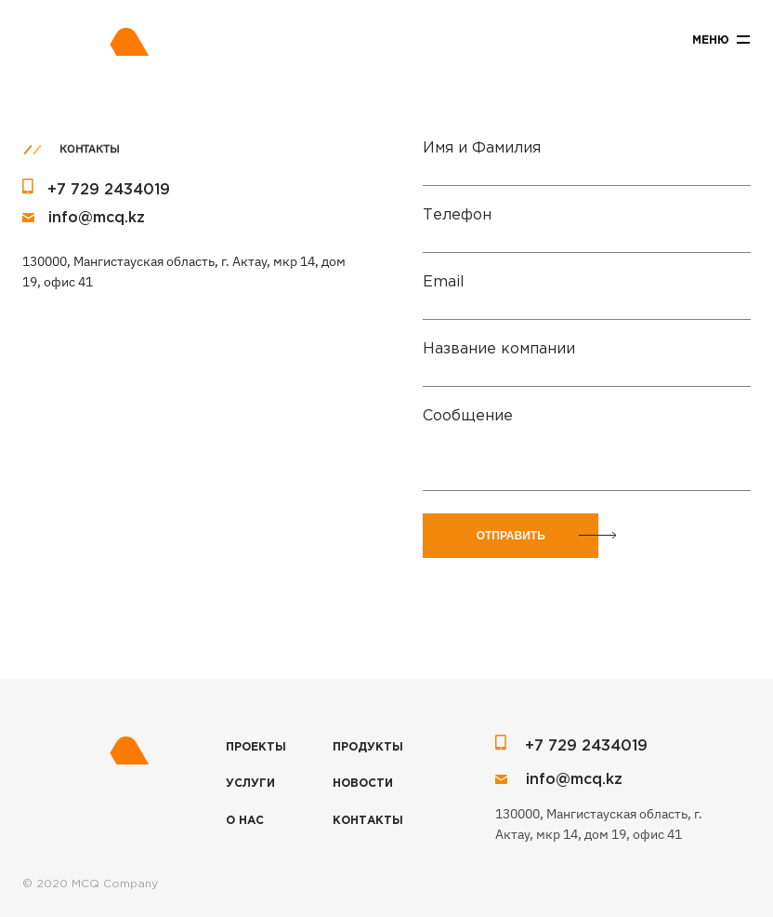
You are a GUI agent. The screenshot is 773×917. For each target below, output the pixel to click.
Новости (363, 783)
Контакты (368, 821)
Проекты (256, 747)
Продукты (368, 747)
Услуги (250, 783)
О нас (245, 821)
